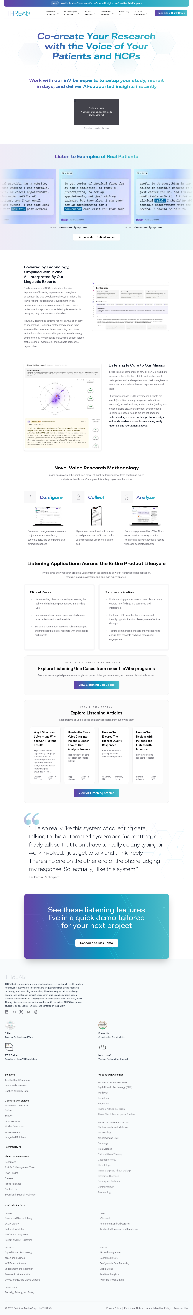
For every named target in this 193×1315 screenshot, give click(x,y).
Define (8, 1110)
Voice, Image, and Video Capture (22, 1279)
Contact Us (11, 1189)
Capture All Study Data (16, 1091)
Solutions (10, 1074)
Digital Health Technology (18, 1252)
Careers (9, 1178)
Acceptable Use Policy (158, 1308)
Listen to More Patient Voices (96, 237)
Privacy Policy (113, 1308)
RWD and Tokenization (112, 1279)
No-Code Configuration (17, 1234)
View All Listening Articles (96, 793)
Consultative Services (17, 1100)
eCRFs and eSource (15, 1263)
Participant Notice (133, 1308)
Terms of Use (181, 1308)
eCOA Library (12, 1223)
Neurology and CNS (108, 1138)
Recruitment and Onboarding (115, 1223)
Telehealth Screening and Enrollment (119, 1229)
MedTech (103, 1092)
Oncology (103, 1143)
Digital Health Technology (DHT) (115, 1087)
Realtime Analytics (109, 1274)
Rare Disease (105, 1148)
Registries (103, 1103)
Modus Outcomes (14, 1126)
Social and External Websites (20, 1194)
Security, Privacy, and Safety (20, 1292)
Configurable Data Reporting (114, 1263)
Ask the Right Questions (17, 1080)
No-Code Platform (15, 1205)
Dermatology (104, 1132)
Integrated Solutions (15, 1137)
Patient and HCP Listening (18, 1240)
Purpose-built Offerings (110, 1074)
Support (9, 1115)
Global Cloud (106, 1268)
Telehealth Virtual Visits (17, 1274)
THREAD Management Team (20, 1167)
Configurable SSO (109, 1258)
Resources (10, 1162)
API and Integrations (110, 1252)
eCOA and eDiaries (15, 1258)
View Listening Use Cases (97, 684)
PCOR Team (11, 1172)
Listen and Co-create (16, 1085)
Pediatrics (103, 1098)
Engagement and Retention (19, 1268)
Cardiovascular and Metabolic (113, 1127)
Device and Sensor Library (18, 1218)
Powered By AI (13, 1146)
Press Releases (13, 1183)
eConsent (105, 1218)
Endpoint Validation (15, 1229)
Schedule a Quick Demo (96, 943)
